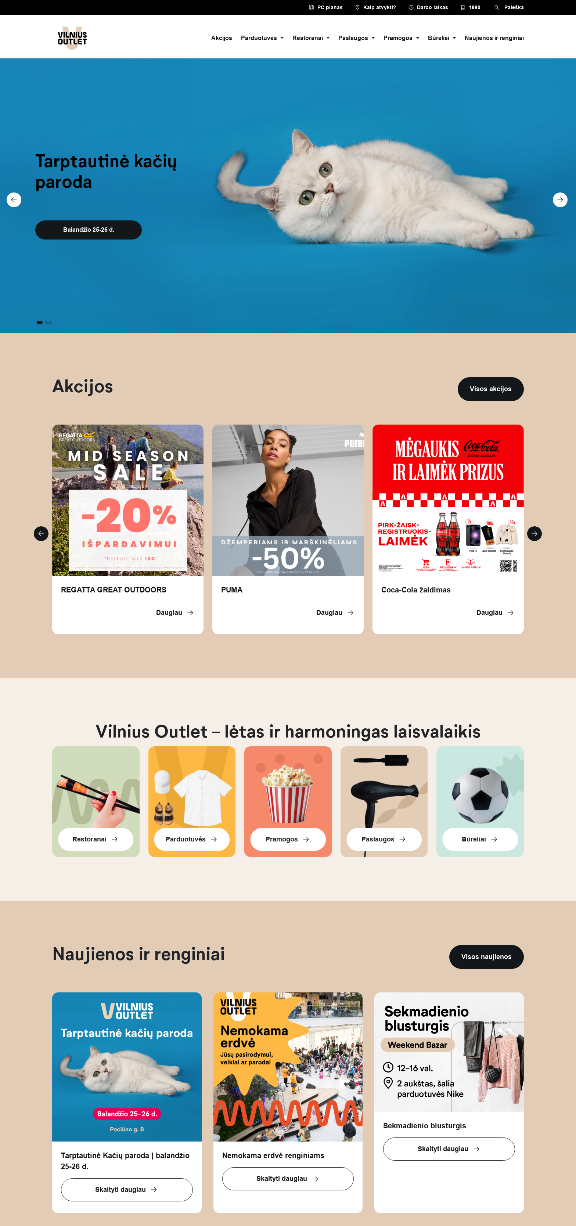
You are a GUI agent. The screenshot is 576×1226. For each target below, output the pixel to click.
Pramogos (401, 38)
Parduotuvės (262, 38)
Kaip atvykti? (375, 7)
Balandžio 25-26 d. (88, 230)
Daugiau (175, 612)
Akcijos (221, 38)
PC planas (326, 7)
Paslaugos (356, 38)
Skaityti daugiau (126, 1189)
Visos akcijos (491, 389)
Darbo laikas (428, 7)
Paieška (508, 7)
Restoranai (311, 38)
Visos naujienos (486, 956)
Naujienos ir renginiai (494, 38)
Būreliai (442, 38)
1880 (470, 7)
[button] (558, 196)
